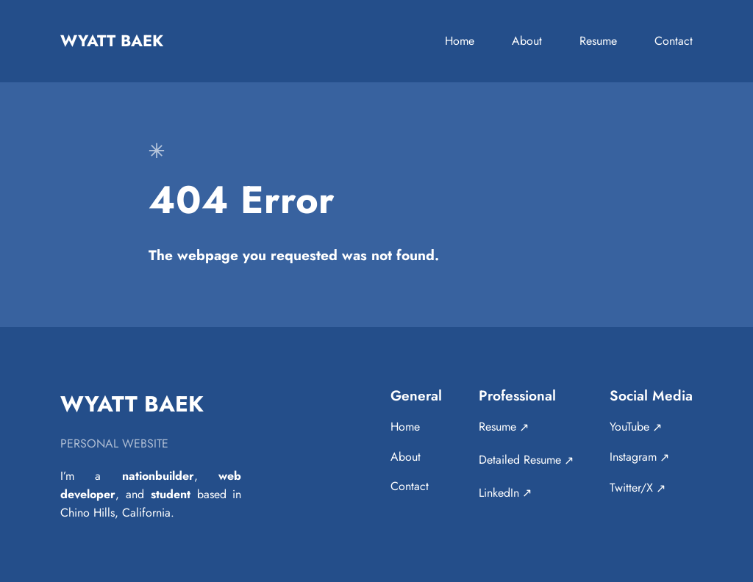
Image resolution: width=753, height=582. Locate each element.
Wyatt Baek (111, 40)
